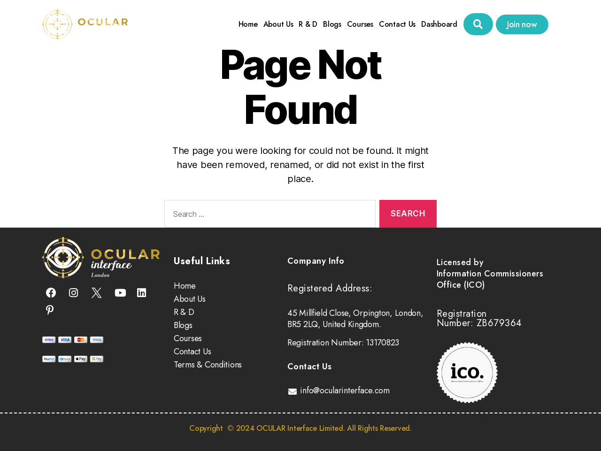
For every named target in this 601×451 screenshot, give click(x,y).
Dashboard (439, 24)
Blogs (332, 24)
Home (248, 24)
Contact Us (397, 24)
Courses (360, 24)
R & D (308, 24)
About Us (278, 24)
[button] (478, 24)
